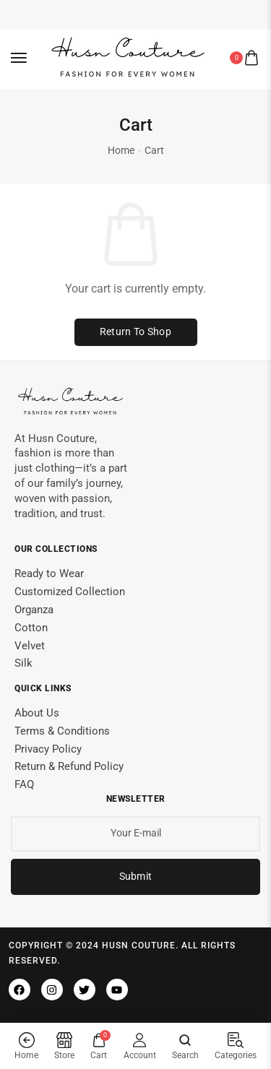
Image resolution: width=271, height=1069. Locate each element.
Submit (135, 873)
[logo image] (129, 56)
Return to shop (135, 328)
